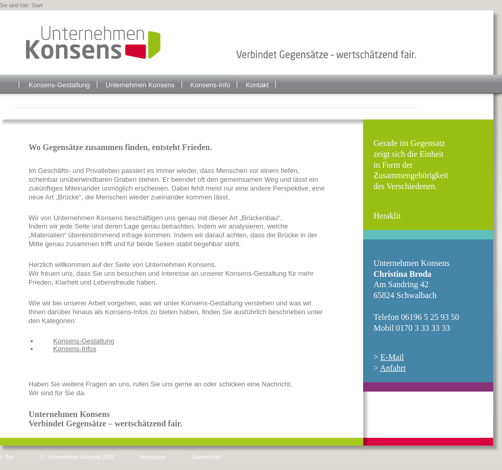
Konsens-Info (210, 85)
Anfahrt (393, 368)
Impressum (152, 457)
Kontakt (257, 85)
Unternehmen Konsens (140, 85)
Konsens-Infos (74, 349)
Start (37, 5)
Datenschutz (206, 457)
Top (9, 457)
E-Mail (392, 357)
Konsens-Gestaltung (59, 85)
